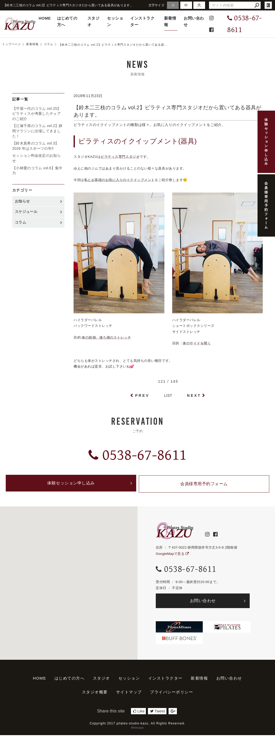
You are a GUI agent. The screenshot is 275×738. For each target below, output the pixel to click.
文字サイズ (156, 5)
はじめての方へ (67, 21)
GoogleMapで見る (172, 557)
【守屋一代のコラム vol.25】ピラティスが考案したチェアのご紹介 (36, 113)
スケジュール (26, 211)
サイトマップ (129, 695)
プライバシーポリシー (171, 695)
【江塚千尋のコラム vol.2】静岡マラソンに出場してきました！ (37, 131)
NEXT (194, 395)
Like (139, 714)
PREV (142, 395)
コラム (20, 222)
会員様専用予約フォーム (204, 485)
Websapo (137, 730)
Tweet (157, 714)
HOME (45, 18)
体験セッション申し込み (71, 485)
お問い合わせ (194, 21)
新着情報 (170, 21)
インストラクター (142, 21)
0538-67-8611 (137, 455)
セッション (115, 21)
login (268, 5)
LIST (168, 395)
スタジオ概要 (95, 695)
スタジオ (93, 21)
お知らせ (22, 201)
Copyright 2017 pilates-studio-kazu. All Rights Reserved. (138, 726)
